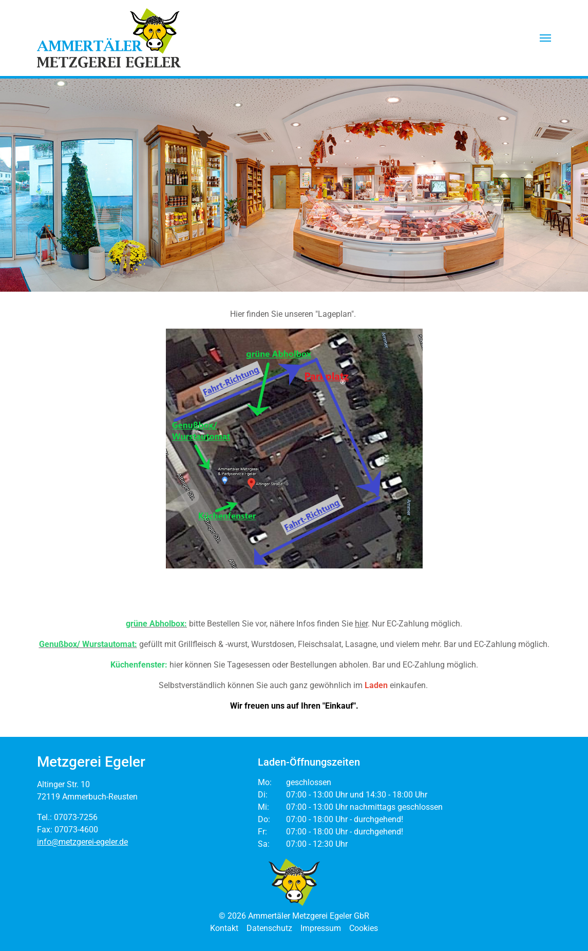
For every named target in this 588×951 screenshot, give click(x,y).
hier (361, 624)
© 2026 (294, 916)
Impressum (320, 928)
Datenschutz (269, 928)
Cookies (363, 928)
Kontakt (224, 928)
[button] (545, 38)
